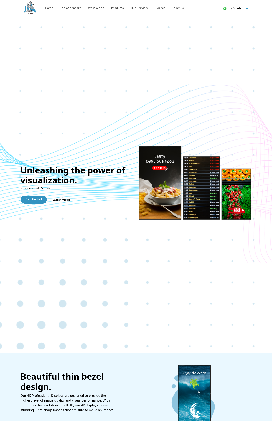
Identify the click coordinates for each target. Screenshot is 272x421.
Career (160, 8)
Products (117, 8)
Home (49, 8)
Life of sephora (70, 8)
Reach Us (178, 8)
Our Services (140, 8)
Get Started (34, 199)
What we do (96, 8)
